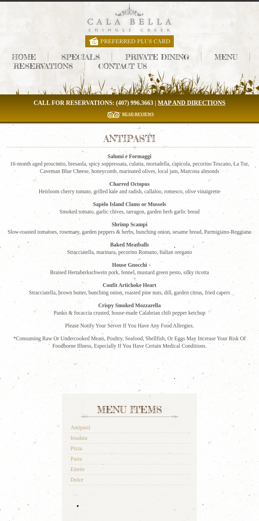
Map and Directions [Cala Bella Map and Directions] (192, 102)
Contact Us (122, 65)
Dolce (76, 480)
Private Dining (157, 56)
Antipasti (80, 427)
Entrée (77, 469)
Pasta (76, 459)
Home (24, 56)
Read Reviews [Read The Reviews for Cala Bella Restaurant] (138, 114)
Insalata (78, 438)
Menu (226, 56)
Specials (80, 56)
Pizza (76, 448)
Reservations (43, 65)
